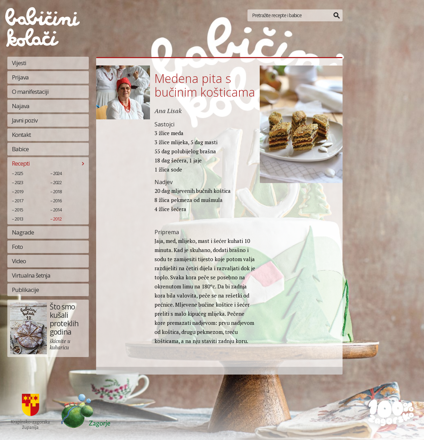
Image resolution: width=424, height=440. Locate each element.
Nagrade (23, 232)
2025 (19, 173)
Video (19, 261)
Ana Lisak (168, 110)
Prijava (20, 77)
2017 (19, 200)
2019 (19, 191)
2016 (57, 200)
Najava (20, 106)
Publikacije (25, 290)
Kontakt (21, 135)
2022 (57, 182)
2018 (57, 191)
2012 (57, 219)
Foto (17, 247)
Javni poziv (24, 120)
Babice (20, 149)
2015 (19, 210)
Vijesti (19, 63)
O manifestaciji (30, 92)
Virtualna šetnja (31, 275)
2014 (57, 210)
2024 (57, 173)
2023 (19, 182)
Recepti (21, 163)
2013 (19, 219)
